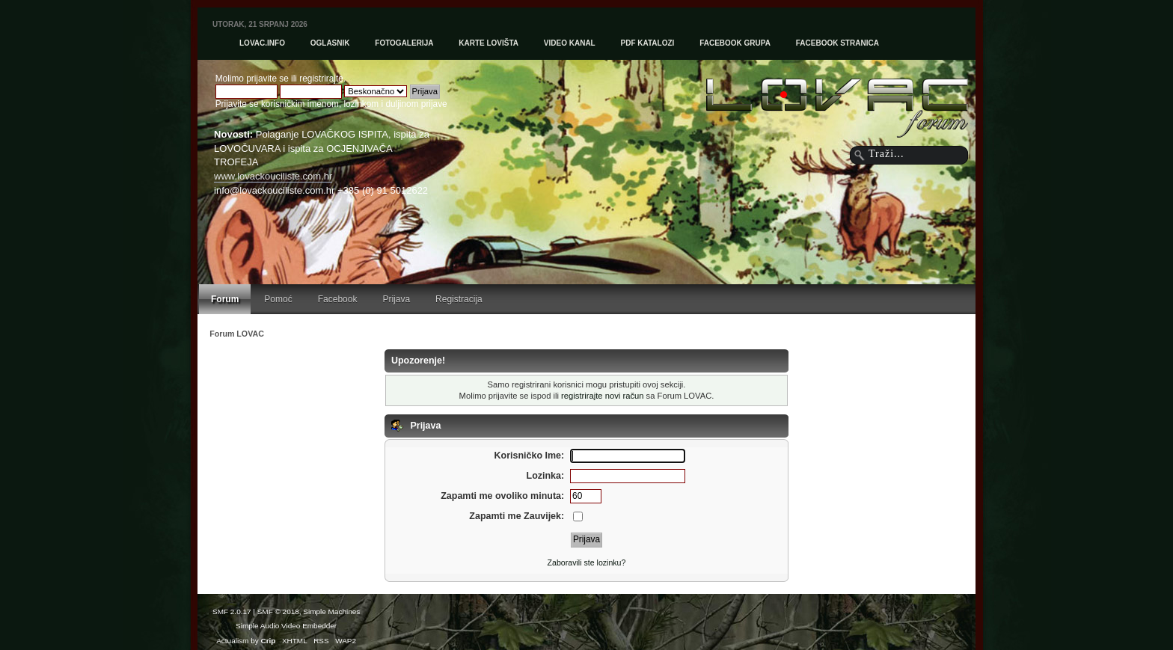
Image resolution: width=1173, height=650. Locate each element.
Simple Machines (331, 611)
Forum (225, 299)
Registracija (459, 299)
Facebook (338, 299)
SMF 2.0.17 (231, 611)
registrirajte (321, 78)
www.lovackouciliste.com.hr (273, 176)
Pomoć (278, 299)
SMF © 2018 (278, 611)
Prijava (396, 299)
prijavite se (267, 78)
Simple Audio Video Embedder (286, 626)
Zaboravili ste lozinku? (587, 562)
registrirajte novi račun (602, 395)
